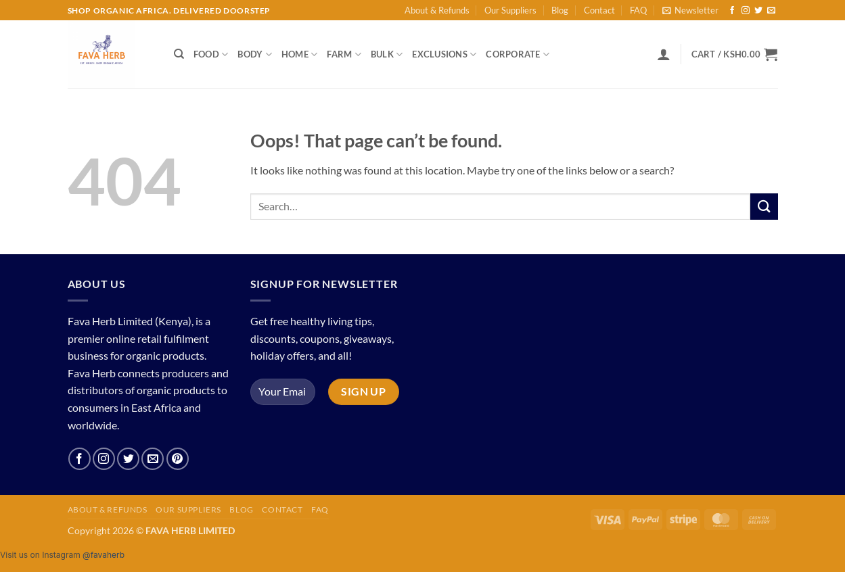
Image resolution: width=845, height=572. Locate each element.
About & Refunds (437, 10)
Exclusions (444, 54)
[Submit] (763, 206)
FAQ (638, 10)
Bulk (387, 54)
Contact (599, 10)
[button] (690, 10)
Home (299, 54)
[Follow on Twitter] (758, 11)
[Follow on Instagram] (745, 11)
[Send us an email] (771, 11)
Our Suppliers (510, 10)
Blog (559, 10)
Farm (344, 54)
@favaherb (103, 555)
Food (210, 54)
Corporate (517, 54)
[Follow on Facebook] (732, 11)
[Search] (179, 54)
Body (254, 54)
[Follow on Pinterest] (177, 459)
